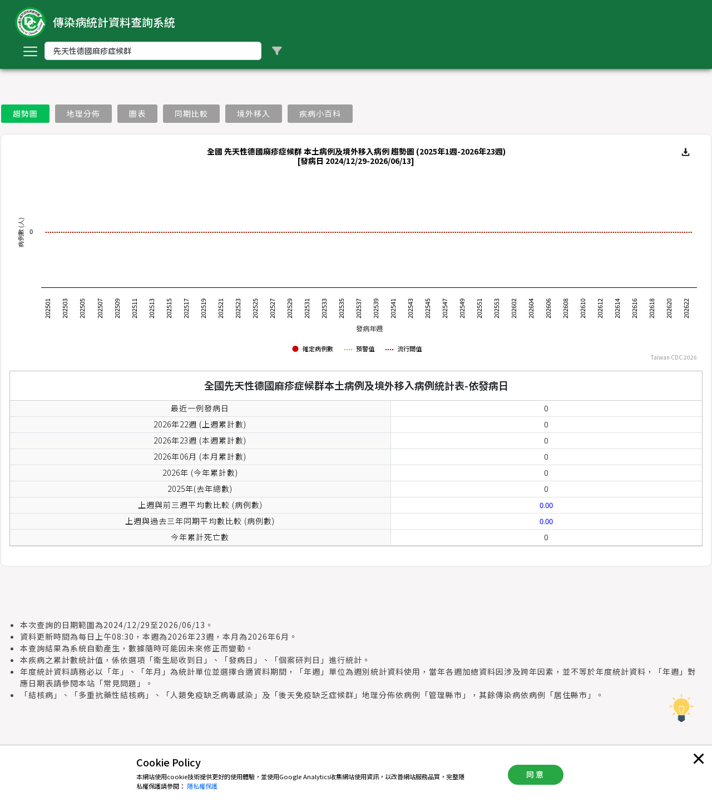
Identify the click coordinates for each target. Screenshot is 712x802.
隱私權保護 (202, 785)
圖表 (137, 113)
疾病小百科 (320, 113)
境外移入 (253, 113)
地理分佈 (83, 113)
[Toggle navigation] (30, 51)
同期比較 (191, 113)
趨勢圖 (25, 113)
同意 (535, 774)
